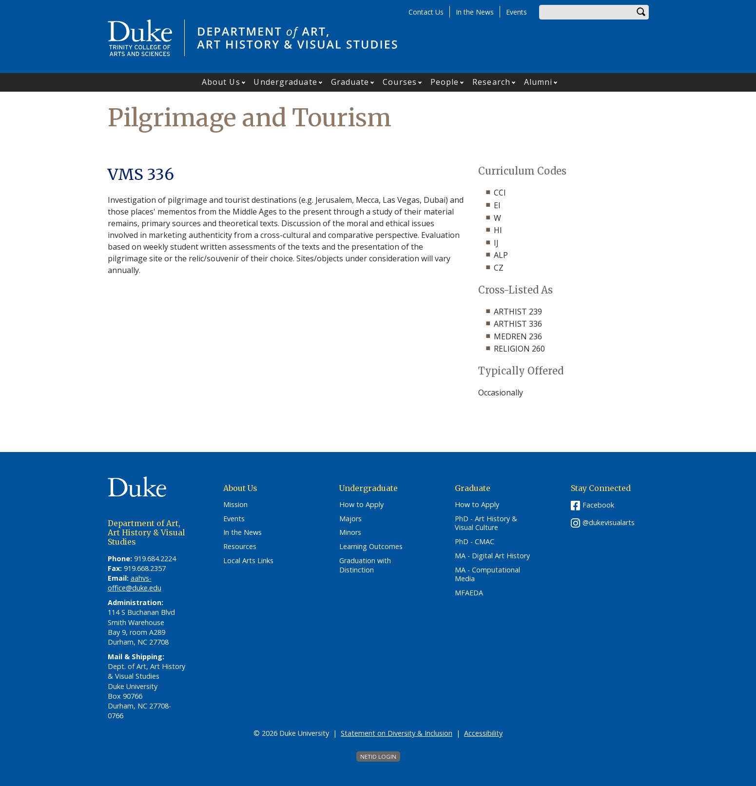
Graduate (350, 82)
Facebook (598, 505)
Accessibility (483, 733)
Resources (239, 546)
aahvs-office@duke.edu (134, 582)
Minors (350, 532)
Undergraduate (285, 82)
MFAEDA (469, 593)
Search (641, 12)
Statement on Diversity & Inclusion (396, 733)
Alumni (538, 82)
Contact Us (426, 12)
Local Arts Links (248, 560)
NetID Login (378, 756)
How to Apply (361, 504)
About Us (221, 82)
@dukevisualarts (608, 522)
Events (516, 12)
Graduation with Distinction (365, 565)
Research (491, 82)
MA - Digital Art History (492, 555)
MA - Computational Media (487, 575)
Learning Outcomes (371, 546)
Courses (400, 82)
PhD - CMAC (474, 541)
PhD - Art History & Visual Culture (486, 523)
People (444, 82)
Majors (350, 518)
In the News (475, 12)
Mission (235, 504)
